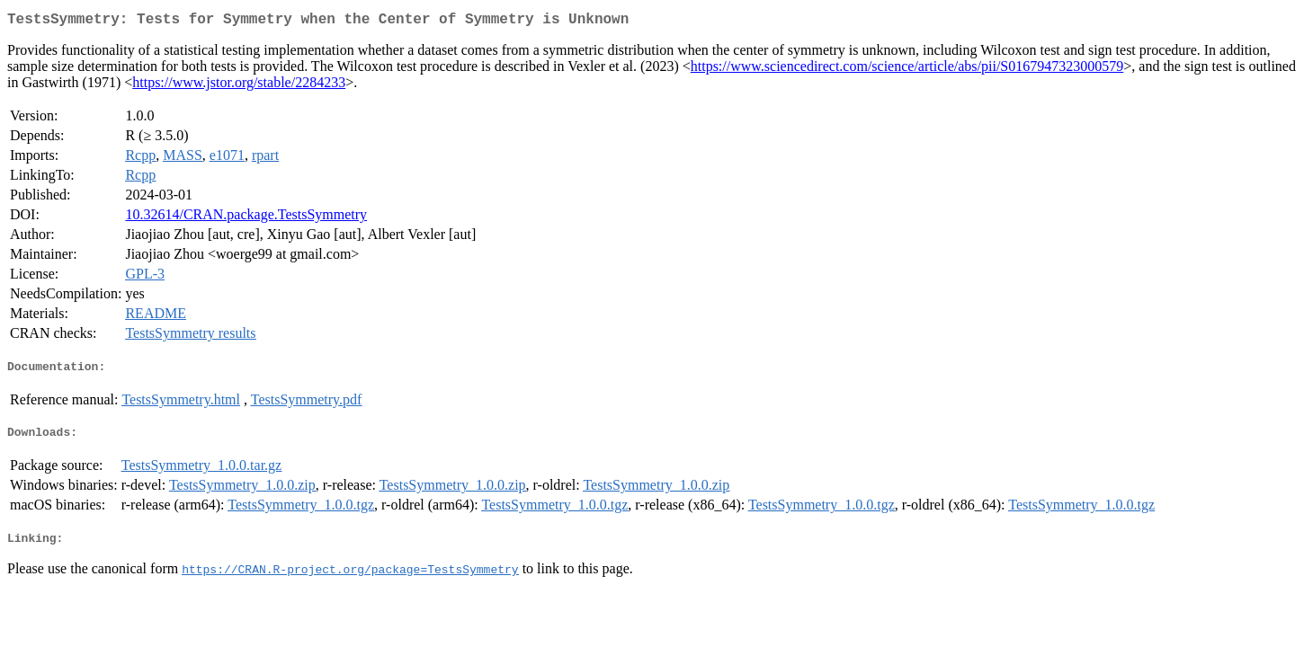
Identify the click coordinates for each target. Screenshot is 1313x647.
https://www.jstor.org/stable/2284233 (238, 85)
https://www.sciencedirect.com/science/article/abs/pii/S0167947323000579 (907, 69)
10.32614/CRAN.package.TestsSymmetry (246, 218)
